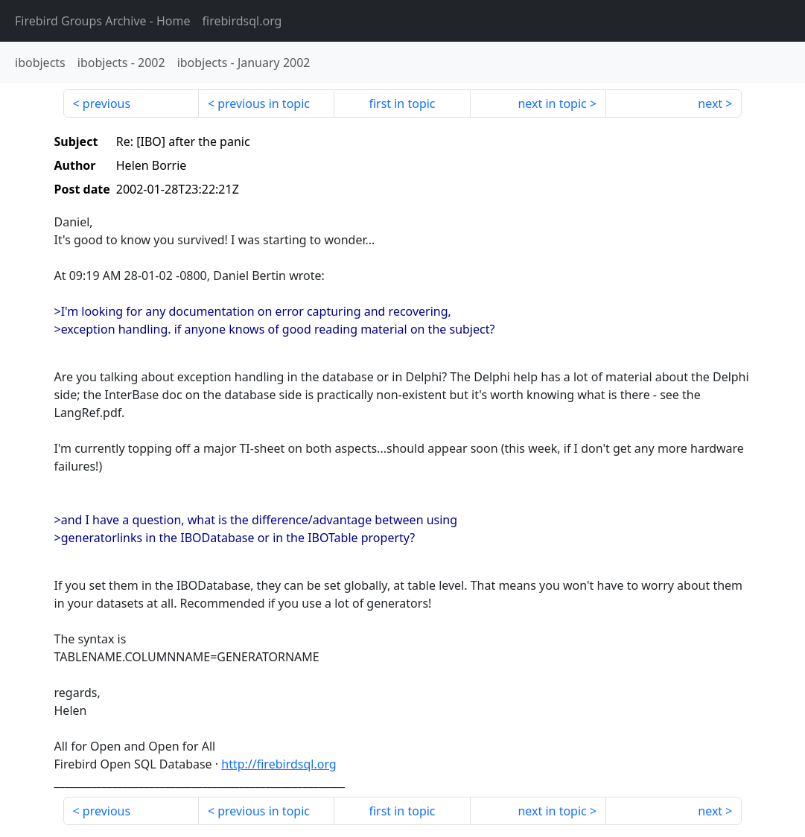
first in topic (402, 103)
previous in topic (263, 103)
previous (106, 103)
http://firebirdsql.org (278, 764)
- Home (103, 21)
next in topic (552, 103)
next (710, 103)
